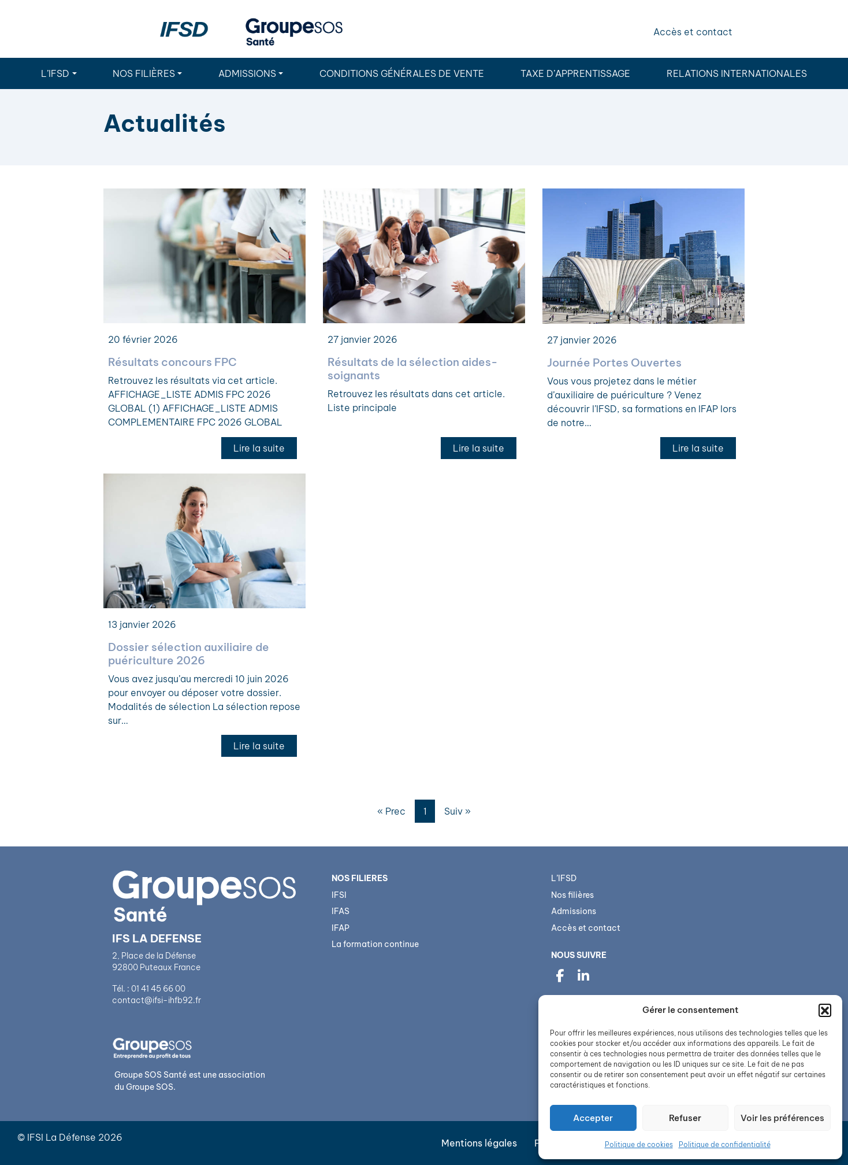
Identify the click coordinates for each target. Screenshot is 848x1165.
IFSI (339, 895)
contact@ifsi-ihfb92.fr (157, 1000)
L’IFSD (55, 73)
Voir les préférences (782, 1117)
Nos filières (144, 73)
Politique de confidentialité (725, 1144)
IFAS (340, 911)
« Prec (391, 811)
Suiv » (457, 811)
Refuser (685, 1117)
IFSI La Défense (61, 1137)
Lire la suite (259, 448)
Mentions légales (479, 1143)
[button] (825, 1010)
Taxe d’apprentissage (575, 73)
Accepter (593, 1117)
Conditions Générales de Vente (401, 73)
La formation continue (375, 944)
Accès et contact (692, 32)
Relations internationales (737, 73)
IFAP (340, 928)
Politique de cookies (639, 1144)
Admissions (247, 73)
